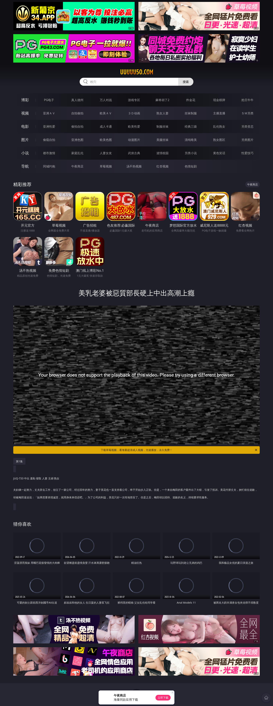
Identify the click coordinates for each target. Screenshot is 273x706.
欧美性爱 (134, 126)
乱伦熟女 (219, 126)
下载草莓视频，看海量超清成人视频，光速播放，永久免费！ (179, 450)
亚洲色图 (77, 140)
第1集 (19, 461)
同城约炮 (49, 166)
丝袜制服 (191, 113)
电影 (25, 126)
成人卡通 (106, 126)
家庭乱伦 (77, 153)
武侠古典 (134, 153)
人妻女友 (106, 153)
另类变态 (247, 126)
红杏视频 (162, 166)
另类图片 (247, 140)
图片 (25, 139)
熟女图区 (219, 140)
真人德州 (77, 100)
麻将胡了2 (162, 100)
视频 (25, 113)
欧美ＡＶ (106, 113)
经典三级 (191, 126)
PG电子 (49, 100)
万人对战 (106, 100)
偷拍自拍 (77, 126)
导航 (25, 166)
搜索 (186, 82)
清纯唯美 (191, 140)
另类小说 (191, 153)
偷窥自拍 (49, 140)
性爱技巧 (247, 153)
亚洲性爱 (49, 126)
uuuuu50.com (136, 72)
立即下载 (163, 697)
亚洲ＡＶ (49, 113)
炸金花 (190, 100)
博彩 (25, 99)
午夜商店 (77, 166)
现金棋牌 (219, 100)
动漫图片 (134, 140)
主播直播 (219, 113)
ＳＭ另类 (247, 113)
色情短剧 (191, 166)
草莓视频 (106, 166)
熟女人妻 (162, 113)
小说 (25, 152)
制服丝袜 (162, 126)
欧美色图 (106, 140)
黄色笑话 (219, 153)
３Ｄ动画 (134, 113)
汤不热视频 (134, 166)
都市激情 (49, 153)
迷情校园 (162, 153)
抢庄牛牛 (247, 100)
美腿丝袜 (162, 140)
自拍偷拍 (77, 113)
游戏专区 (134, 100)
